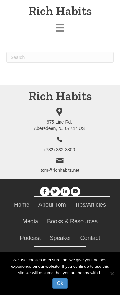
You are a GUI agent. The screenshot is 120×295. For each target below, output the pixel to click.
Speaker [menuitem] (60, 238)
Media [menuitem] (30, 221)
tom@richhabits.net (60, 170)
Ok (60, 283)
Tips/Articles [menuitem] (90, 205)
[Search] (60, 57)
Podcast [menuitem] (30, 238)
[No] (112, 273)
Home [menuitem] (21, 205)
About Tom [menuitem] (52, 205)
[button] (45, 191)
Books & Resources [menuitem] (72, 221)
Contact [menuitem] (90, 238)
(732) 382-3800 (59, 149)
